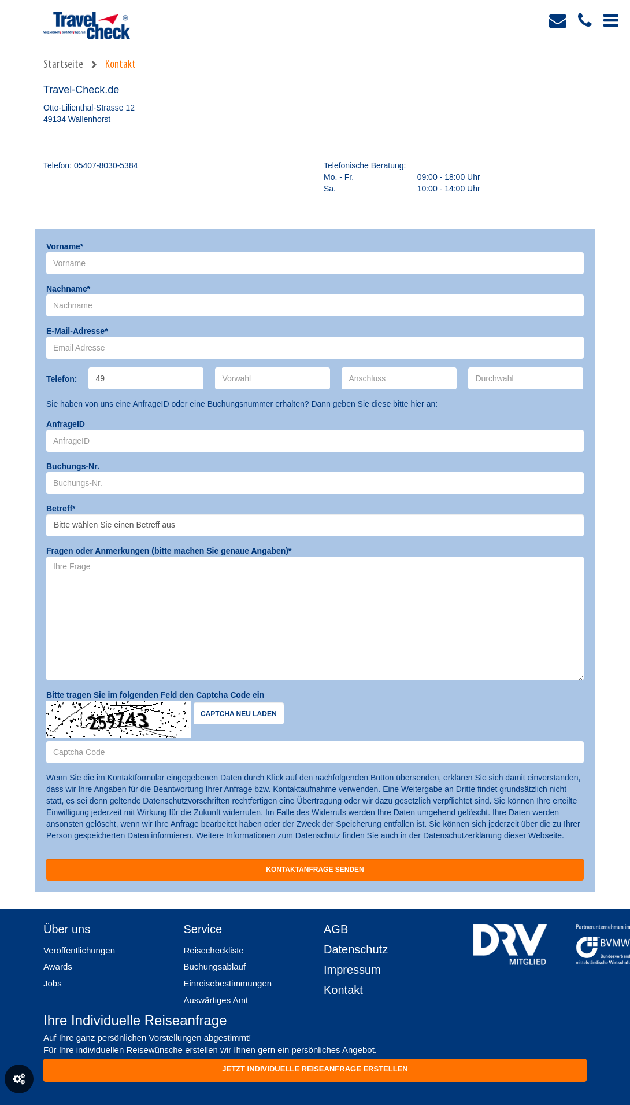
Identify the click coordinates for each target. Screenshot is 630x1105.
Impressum (352, 969)
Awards (57, 966)
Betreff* (61, 508)
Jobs (52, 983)
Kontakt (120, 65)
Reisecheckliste (214, 950)
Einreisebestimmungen (228, 983)
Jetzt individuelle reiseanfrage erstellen (314, 1069)
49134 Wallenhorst (76, 119)
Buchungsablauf (215, 966)
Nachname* (68, 288)
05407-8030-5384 (106, 165)
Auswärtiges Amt (216, 1000)
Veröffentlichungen (79, 950)
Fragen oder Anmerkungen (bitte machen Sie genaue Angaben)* (168, 550)
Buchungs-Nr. (72, 466)
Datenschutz (356, 949)
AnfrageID (65, 424)
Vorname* (64, 246)
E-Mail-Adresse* (77, 331)
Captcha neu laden (239, 714)
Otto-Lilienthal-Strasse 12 (89, 107)
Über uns (66, 929)
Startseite (63, 65)
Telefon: (61, 379)
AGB (336, 929)
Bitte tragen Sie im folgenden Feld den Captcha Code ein (155, 694)
